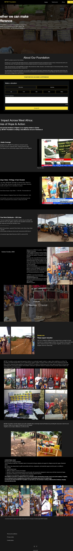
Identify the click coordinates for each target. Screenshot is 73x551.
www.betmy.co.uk (30, 276)
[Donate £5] (36, 108)
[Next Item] (32, 340)
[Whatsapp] (34, 546)
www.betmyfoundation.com (32, 277)
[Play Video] (31, 305)
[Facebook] (37, 546)
